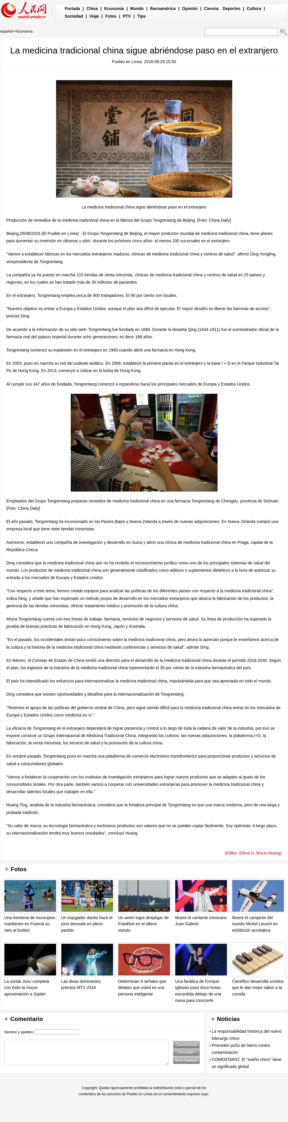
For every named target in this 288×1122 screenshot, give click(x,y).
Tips (141, 16)
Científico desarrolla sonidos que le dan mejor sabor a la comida (258, 987)
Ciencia (211, 8)
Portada (72, 8)
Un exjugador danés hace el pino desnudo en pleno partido (86, 924)
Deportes (231, 8)
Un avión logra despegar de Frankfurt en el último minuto (143, 924)
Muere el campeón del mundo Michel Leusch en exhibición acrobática (255, 924)
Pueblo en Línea (127, 61)
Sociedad (74, 16)
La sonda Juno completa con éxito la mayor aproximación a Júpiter (26, 987)
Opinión (190, 8)
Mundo (137, 8)
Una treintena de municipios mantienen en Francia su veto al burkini (29, 924)
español (6, 31)
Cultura (254, 8)
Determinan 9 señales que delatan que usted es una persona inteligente (142, 987)
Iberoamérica (163, 8)
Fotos (111, 16)
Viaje (94, 16)
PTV (127, 16)
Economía (114, 8)
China (92, 8)
